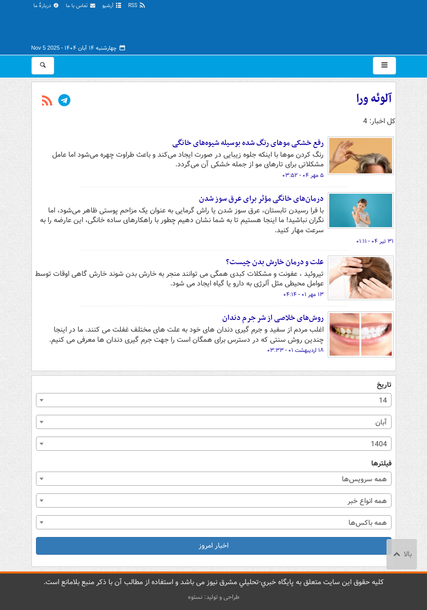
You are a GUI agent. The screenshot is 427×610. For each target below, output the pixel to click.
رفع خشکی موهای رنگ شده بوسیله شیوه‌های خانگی (248, 143)
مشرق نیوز (320, 25)
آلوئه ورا (374, 99)
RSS (137, 6)
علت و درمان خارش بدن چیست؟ (275, 262)
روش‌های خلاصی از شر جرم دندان (273, 318)
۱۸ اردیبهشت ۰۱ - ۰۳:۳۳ (295, 350)
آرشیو (112, 6)
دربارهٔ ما (46, 6)
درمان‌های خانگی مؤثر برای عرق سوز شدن (261, 198)
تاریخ (384, 385)
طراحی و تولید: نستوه (214, 597)
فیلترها (381, 463)
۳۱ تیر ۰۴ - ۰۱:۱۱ (375, 241)
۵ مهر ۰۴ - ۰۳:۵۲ (303, 175)
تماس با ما (81, 6)
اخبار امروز (213, 545)
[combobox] (214, 400)
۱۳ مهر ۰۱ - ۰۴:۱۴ (303, 294)
